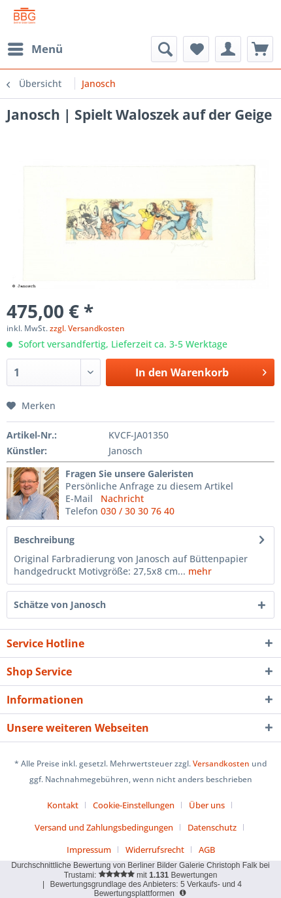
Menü (35, 47)
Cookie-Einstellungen (133, 805)
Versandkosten (221, 763)
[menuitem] (34, 49)
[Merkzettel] (196, 49)
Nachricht (122, 498)
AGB (207, 849)
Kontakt (62, 805)
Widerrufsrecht (154, 849)
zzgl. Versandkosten (87, 328)
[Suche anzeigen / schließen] (164, 49)
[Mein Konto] (228, 49)
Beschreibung (44, 539)
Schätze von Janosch (60, 604)
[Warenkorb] (260, 49)
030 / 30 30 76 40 (137, 511)
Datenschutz (212, 827)
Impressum (89, 849)
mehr (199, 571)
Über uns (207, 805)
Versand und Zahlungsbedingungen (104, 827)
